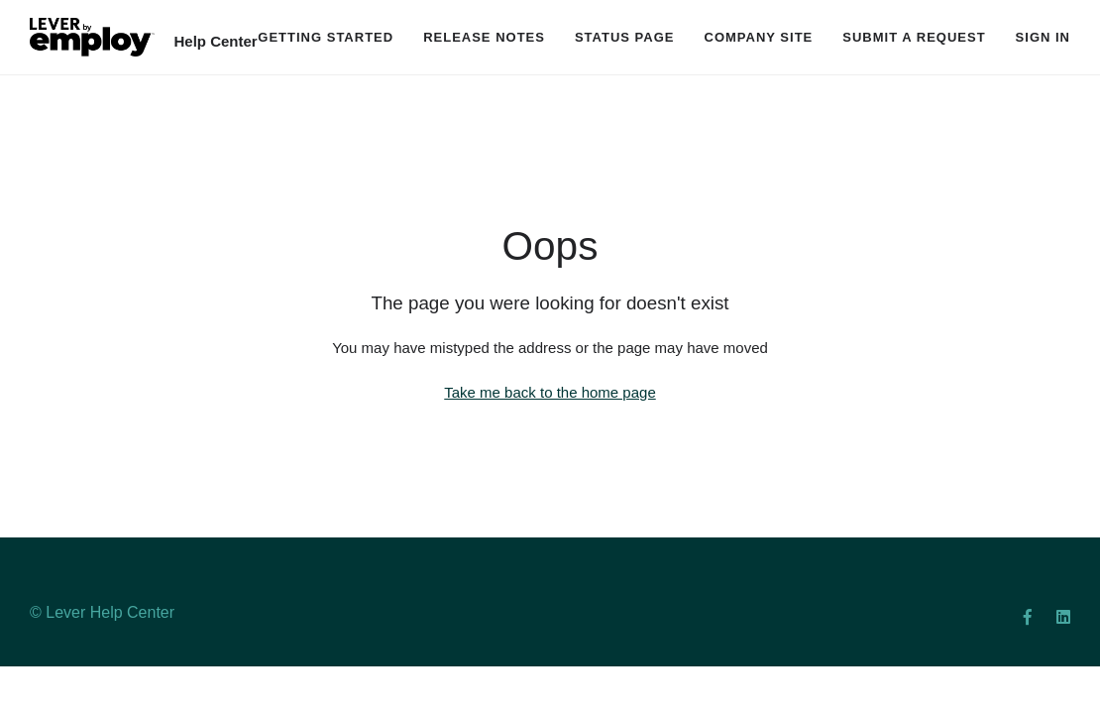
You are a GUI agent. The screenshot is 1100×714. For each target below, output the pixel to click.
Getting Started (325, 37)
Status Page (625, 37)
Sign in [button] (1043, 37)
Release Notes (484, 37)
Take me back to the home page (549, 392)
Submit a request (913, 37)
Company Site (759, 37)
